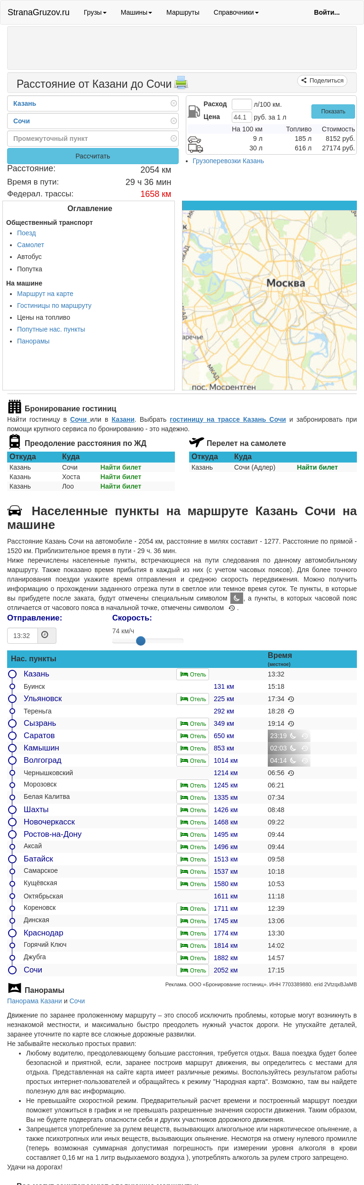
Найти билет (120, 467)
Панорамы (33, 341)
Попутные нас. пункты (51, 329)
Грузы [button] (95, 12)
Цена (212, 116)
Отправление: (34, 617)
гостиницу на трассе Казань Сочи (228, 419)
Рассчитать (92, 156)
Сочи (80, 419)
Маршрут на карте (45, 293)
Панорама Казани (34, 1001)
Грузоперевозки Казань (228, 161)
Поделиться (326, 80)
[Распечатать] (181, 85)
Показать (333, 111)
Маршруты (183, 12)
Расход (215, 104)
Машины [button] (136, 12)
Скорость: (132, 617)
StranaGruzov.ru (39, 12)
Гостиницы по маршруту (54, 305)
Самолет (30, 245)
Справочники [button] (236, 12)
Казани (123, 419)
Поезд (26, 233)
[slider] (141, 641)
